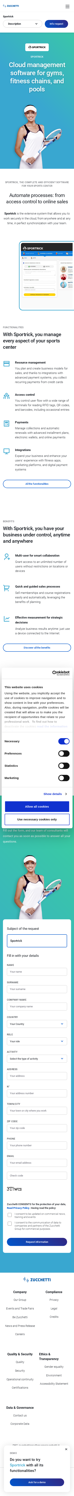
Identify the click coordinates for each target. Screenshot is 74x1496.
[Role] (37, 1041)
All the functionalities (37, 483)
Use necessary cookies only (37, 819)
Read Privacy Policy (18, 1207)
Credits (54, 1316)
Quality (20, 1362)
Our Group (20, 1299)
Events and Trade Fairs (20, 1308)
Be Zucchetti (20, 1317)
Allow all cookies (37, 806)
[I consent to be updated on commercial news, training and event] (10, 1215)
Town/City (13, 1104)
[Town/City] (37, 1111)
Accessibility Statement (54, 1383)
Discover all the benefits (37, 647)
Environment (54, 1375)
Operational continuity (20, 1379)
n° (8, 1086)
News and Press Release (20, 1325)
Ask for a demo (36, 1482)
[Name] (37, 972)
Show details (53, 794)
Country (12, 1017)
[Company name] (37, 1006)
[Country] (37, 1024)
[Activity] (37, 1059)
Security (20, 1370)
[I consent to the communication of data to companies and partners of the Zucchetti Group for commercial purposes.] (10, 1224)
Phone (11, 1138)
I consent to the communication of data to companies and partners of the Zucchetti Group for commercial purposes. (38, 1225)
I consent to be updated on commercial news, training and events (40, 1215)
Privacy (54, 1299)
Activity (12, 1052)
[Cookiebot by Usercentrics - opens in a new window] (52, 673)
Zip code (12, 1121)
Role (10, 1034)
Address (12, 1069)
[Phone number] (37, 1145)
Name (10, 965)
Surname (13, 982)
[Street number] (37, 1093)
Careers (20, 1334)
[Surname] (37, 989)
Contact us (20, 1415)
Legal (54, 1308)
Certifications (20, 1387)
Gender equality (54, 1366)
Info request (56, 23)
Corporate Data (19, 1423)
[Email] (37, 1163)
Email (10, 1156)
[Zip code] (37, 1128)
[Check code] (37, 1176)
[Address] (37, 1076)
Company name (16, 999)
